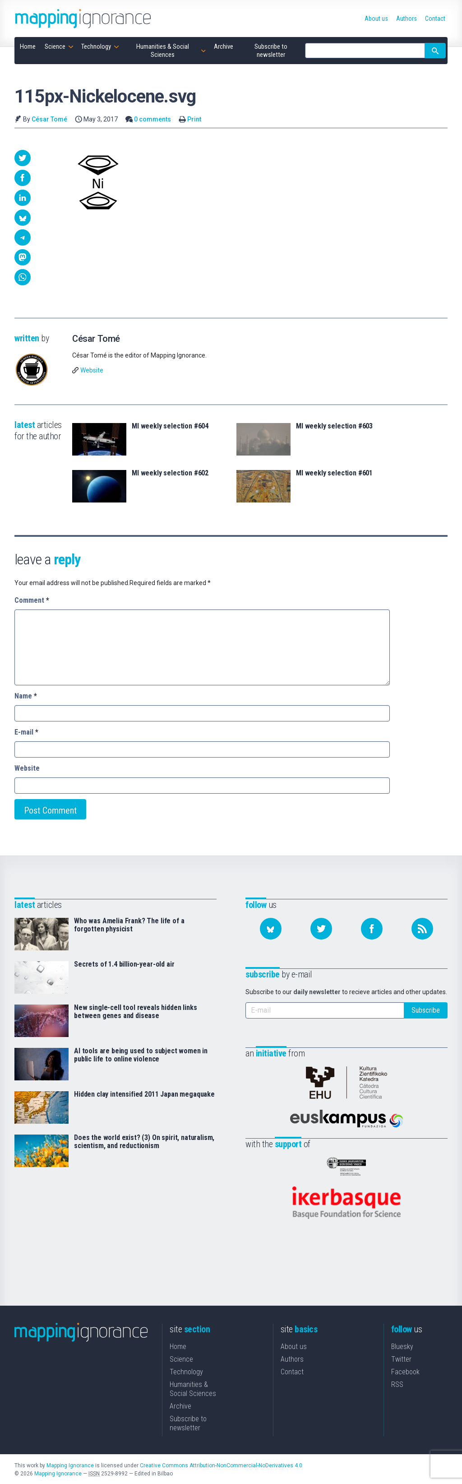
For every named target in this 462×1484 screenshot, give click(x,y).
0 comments (152, 119)
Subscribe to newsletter (188, 1422)
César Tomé (49, 119)
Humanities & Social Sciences (193, 1388)
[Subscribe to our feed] (422, 929)
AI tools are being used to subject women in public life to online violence (141, 1055)
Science (181, 1358)
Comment (31, 600)
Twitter (401, 1358)
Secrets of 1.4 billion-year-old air (124, 964)
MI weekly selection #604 (170, 426)
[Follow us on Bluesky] (271, 929)
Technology (186, 1371)
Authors (292, 1358)
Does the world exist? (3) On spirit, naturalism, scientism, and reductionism (144, 1142)
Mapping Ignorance (70, 1464)
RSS (397, 1383)
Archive (180, 1405)
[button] (22, 158)
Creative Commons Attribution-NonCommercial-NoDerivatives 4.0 (221, 1464)
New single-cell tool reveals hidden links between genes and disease (135, 1012)
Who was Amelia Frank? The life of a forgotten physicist (129, 925)
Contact (292, 1371)
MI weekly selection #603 (334, 426)
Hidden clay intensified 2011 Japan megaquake (144, 1094)
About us (294, 1345)
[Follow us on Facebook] (372, 929)
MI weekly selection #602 (170, 473)
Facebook (405, 1371)
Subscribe (425, 1010)
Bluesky (402, 1345)
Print (194, 119)
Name (25, 696)
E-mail (26, 732)
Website (91, 370)
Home (178, 1345)
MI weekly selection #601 (334, 473)
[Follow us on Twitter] (321, 929)
